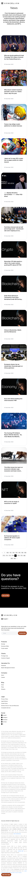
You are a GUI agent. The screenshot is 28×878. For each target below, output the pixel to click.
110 (10, 552)
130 (16, 552)
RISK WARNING (17, 833)
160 (25, 552)
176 (13, 555)
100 (8, 552)
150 (22, 552)
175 (10, 555)
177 (16, 555)
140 (19, 552)
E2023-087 (21, 851)
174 (7, 555)
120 (13, 552)
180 (24, 555)
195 (15, 558)
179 (21, 555)
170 (4, 555)
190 (12, 558)
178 (18, 555)
